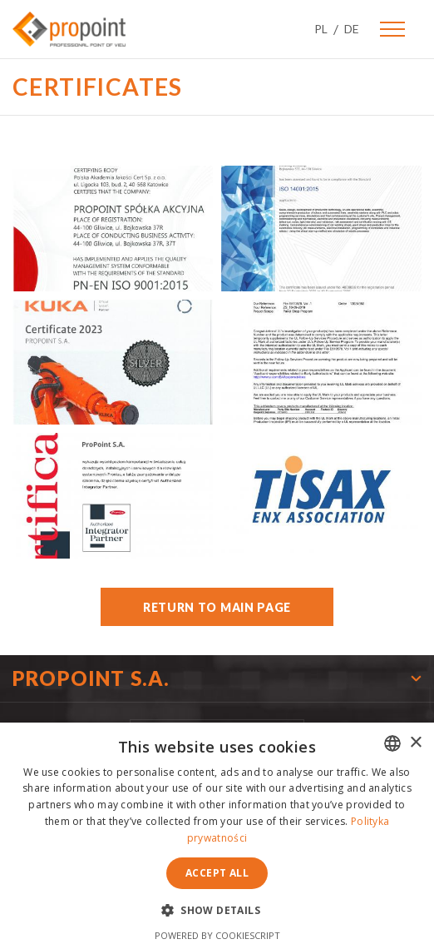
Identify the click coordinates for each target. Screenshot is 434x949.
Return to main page (217, 607)
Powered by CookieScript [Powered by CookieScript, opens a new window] (217, 935)
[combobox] (392, 743)
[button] (217, 909)
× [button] (415, 743)
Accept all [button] (217, 873)
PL (321, 29)
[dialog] (217, 836)
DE (351, 29)
